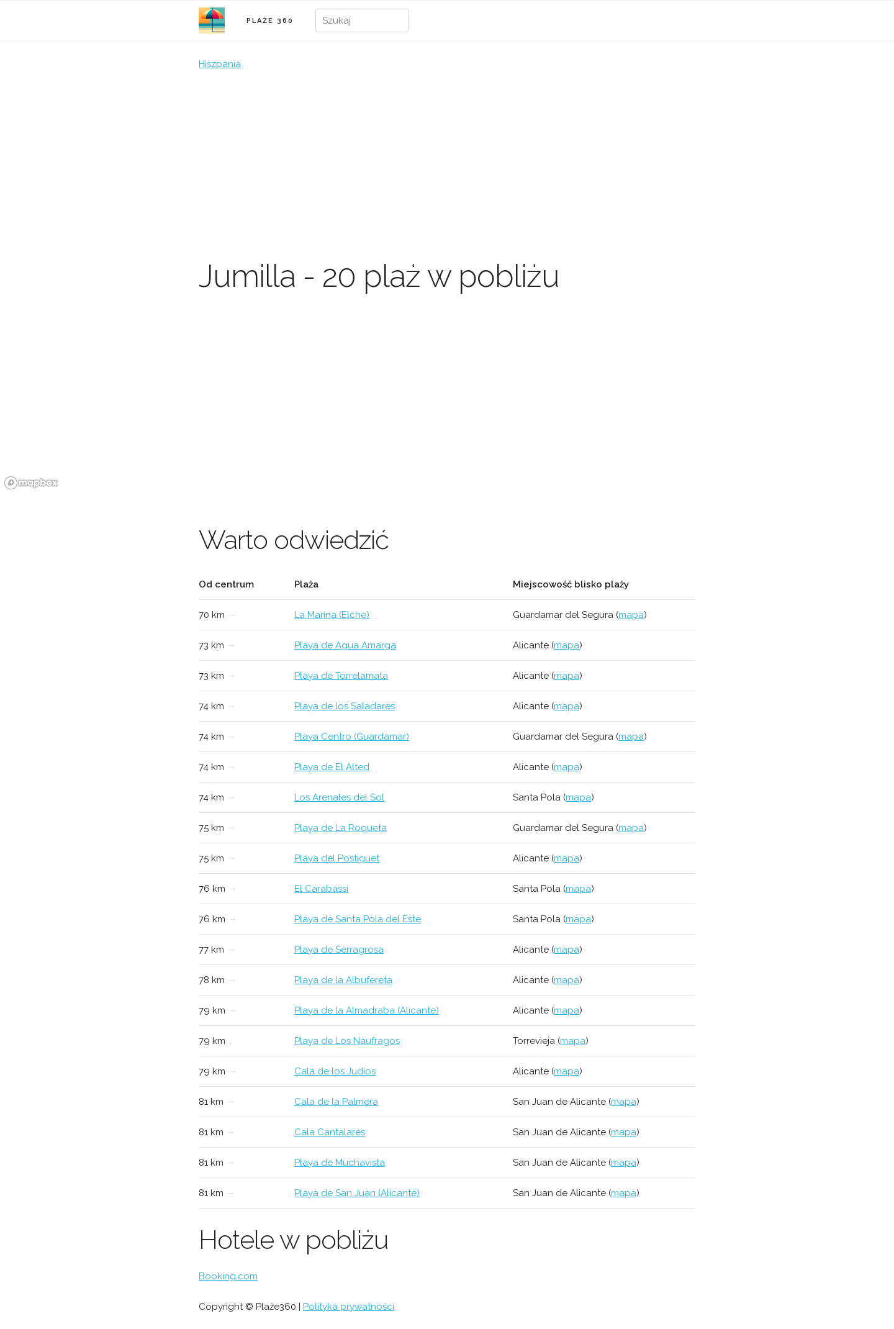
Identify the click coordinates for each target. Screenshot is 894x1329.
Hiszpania (220, 64)
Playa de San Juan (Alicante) (357, 1193)
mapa (631, 614)
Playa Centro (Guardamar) (351, 736)
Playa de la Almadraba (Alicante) (366, 1010)
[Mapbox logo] (31, 483)
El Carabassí (321, 888)
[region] (447, 400)
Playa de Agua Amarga (345, 645)
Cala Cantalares (329, 1132)
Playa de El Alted (331, 767)
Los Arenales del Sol (339, 797)
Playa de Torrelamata (341, 675)
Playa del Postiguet (336, 858)
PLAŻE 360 (270, 21)
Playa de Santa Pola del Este (357, 919)
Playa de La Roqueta (340, 827)
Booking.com (228, 1276)
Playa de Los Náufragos (347, 1040)
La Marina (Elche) (331, 614)
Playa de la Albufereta (343, 980)
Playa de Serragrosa (339, 949)
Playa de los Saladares (344, 706)
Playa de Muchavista (339, 1162)
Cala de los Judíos (335, 1071)
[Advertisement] (447, 165)
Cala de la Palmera (336, 1101)
